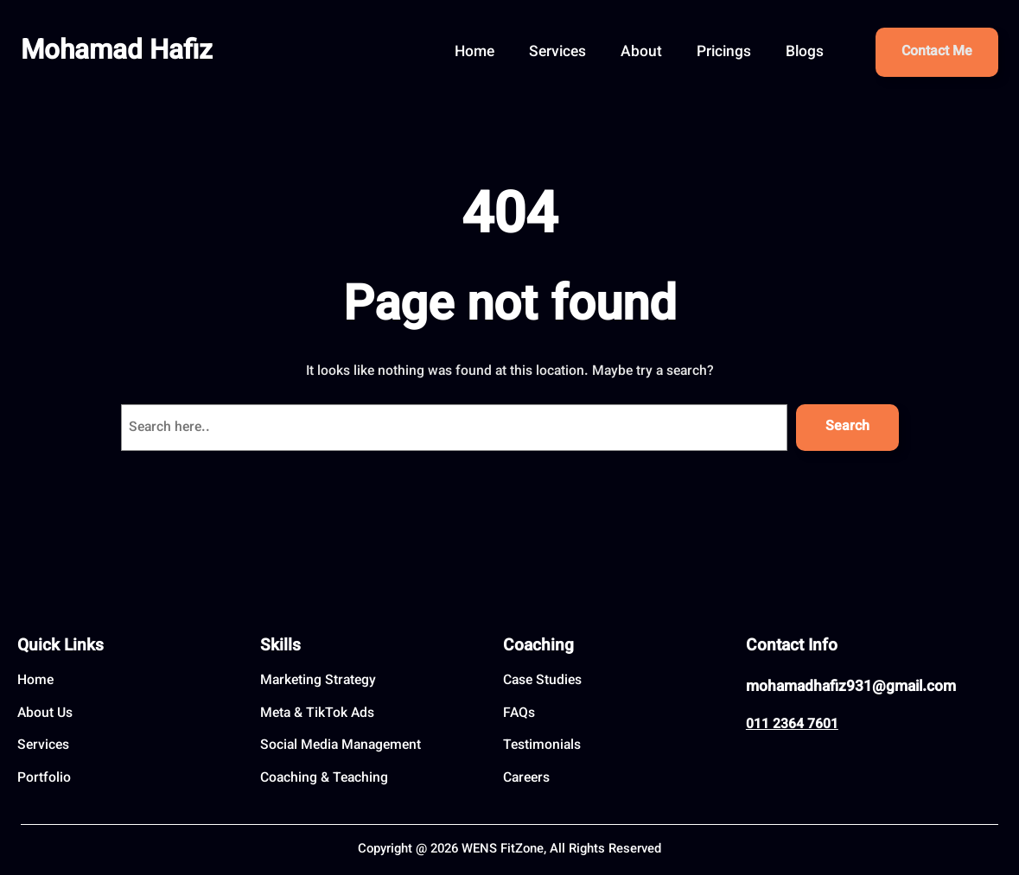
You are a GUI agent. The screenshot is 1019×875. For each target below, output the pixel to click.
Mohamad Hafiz (117, 52)
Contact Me (936, 52)
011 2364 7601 (792, 724)
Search (847, 427)
